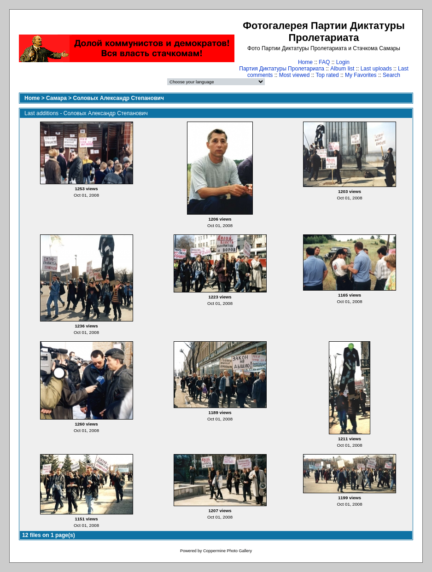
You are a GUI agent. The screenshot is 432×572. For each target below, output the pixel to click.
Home (305, 62)
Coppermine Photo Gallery (227, 551)
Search (391, 75)
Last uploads (376, 68)
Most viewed (294, 75)
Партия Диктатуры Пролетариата (281, 68)
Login (343, 62)
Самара (56, 98)
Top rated (327, 75)
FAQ (324, 62)
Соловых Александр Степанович (118, 98)
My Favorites (361, 75)
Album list (342, 68)
